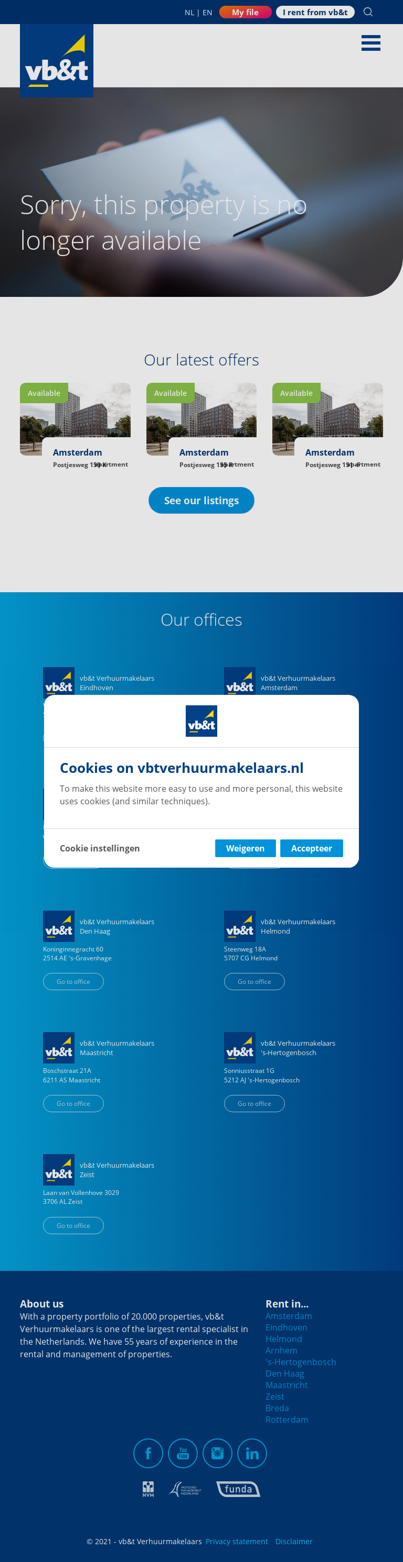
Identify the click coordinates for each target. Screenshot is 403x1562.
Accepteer (311, 848)
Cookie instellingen (100, 848)
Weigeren (245, 848)
